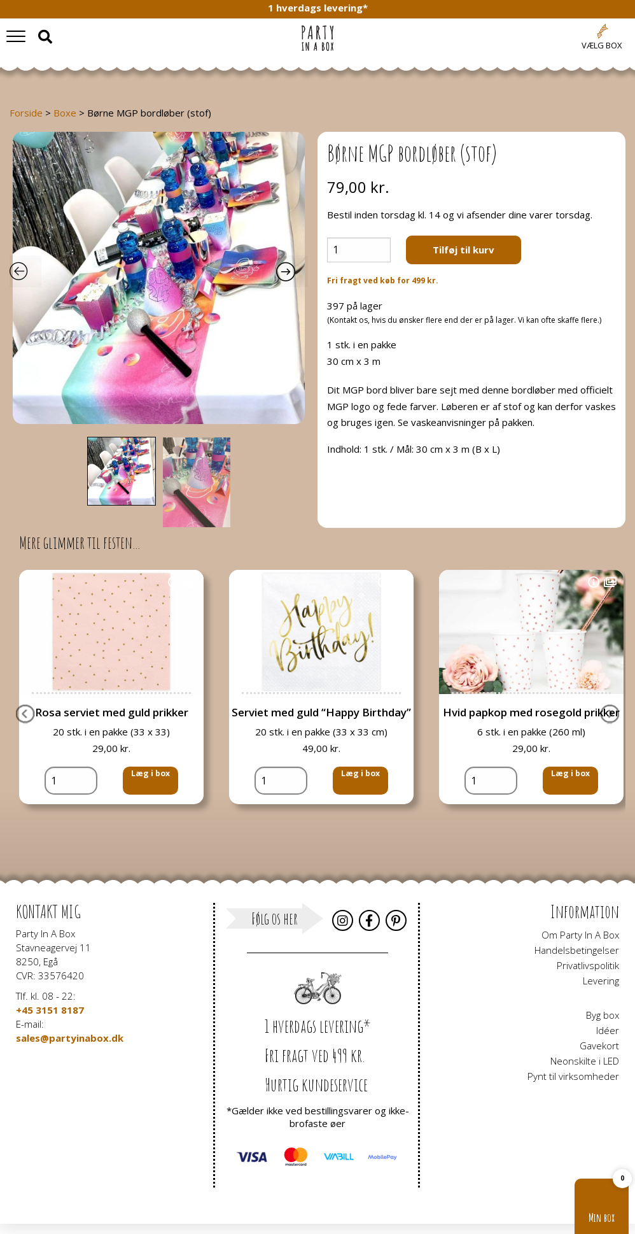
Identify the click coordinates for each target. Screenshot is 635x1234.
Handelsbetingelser (576, 950)
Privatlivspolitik (588, 965)
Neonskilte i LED (584, 1060)
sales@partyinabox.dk (69, 1038)
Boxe (64, 112)
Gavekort (599, 1045)
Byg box (602, 1015)
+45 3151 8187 (50, 1010)
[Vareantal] (359, 250)
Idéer (607, 1030)
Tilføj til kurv (463, 249)
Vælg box (602, 45)
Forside (26, 112)
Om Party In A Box (580, 934)
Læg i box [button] (147, 808)
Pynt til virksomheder (573, 1076)
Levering (601, 980)
